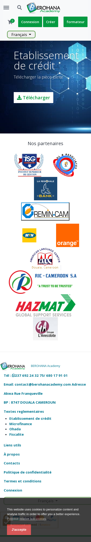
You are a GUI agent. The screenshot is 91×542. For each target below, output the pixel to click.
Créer (50, 21)
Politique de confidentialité (27, 472)
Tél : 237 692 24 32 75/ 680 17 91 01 (36, 375)
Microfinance (20, 423)
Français (19, 34)
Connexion (30, 21)
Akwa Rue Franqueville (23, 393)
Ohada (15, 429)
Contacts (12, 463)
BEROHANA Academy (45, 366)
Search (20, 8)
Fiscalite (16, 434)
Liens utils (12, 445)
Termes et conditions (22, 481)
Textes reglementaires (24, 411)
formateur (75, 21)
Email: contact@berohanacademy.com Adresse (45, 384)
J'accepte (19, 529)
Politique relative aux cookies (26, 518)
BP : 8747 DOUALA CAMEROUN (30, 402)
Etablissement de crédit (30, 418)
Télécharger (33, 97)
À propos (12, 454)
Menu (7, 5)
